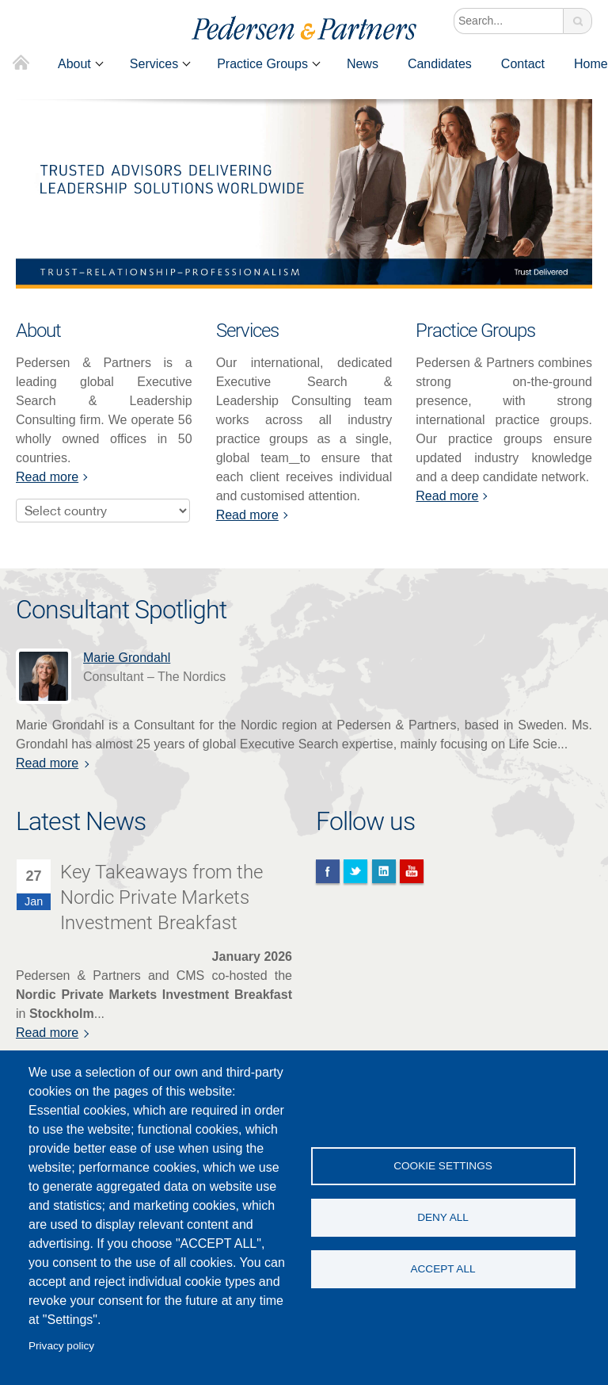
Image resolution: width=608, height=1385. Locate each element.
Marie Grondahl (129, 657)
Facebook (328, 871)
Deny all (443, 1217)
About (74, 64)
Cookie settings (442, 1166)
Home (21, 64)
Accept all (442, 1269)
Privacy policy (61, 1346)
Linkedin (384, 871)
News (362, 64)
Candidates (440, 64)
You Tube (412, 871)
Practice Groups (262, 64)
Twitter (355, 871)
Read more (47, 477)
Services (154, 64)
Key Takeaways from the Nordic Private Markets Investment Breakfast (161, 897)
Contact (523, 64)
